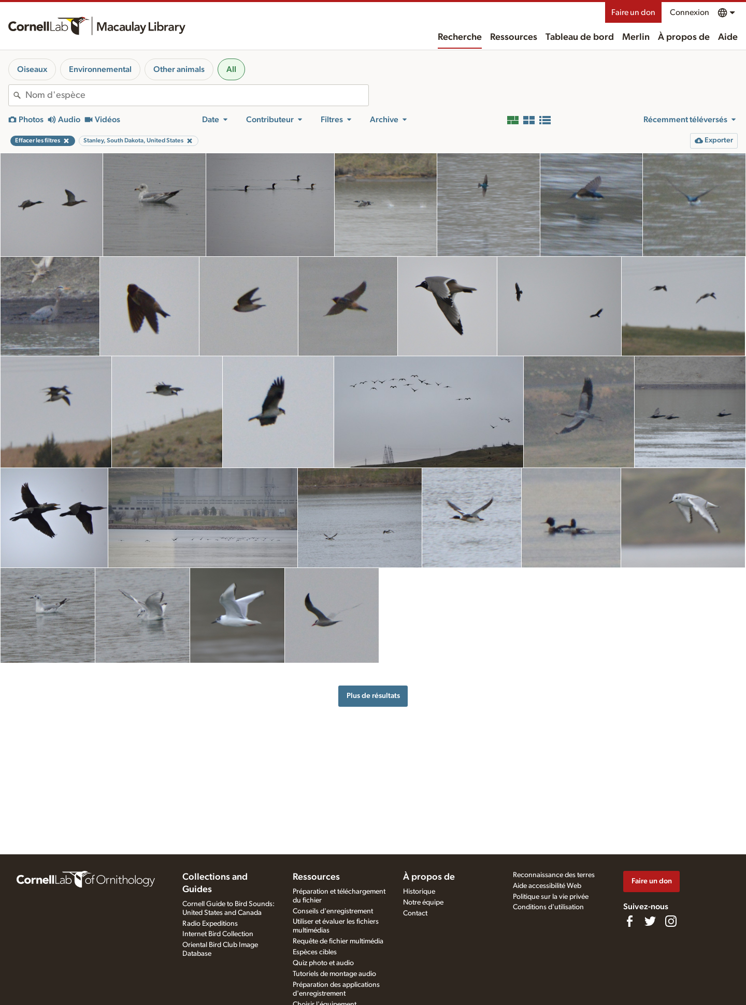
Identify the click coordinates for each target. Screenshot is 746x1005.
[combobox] (196, 95)
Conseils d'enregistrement (333, 911)
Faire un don (633, 12)
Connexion (689, 12)
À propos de (684, 37)
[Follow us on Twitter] (650, 921)
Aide (728, 37)
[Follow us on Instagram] (671, 921)
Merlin (636, 37)
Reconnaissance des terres (554, 875)
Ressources (513, 37)
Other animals (179, 69)
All (231, 69)
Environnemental (100, 69)
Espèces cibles (315, 952)
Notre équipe (423, 902)
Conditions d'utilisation (548, 907)
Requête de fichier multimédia (338, 941)
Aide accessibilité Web (547, 886)
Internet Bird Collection (217, 934)
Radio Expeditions (210, 923)
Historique (419, 891)
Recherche (460, 37)
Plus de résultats (373, 696)
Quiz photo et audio (323, 963)
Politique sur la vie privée (551, 896)
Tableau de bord (580, 37)
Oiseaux (32, 69)
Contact (415, 913)
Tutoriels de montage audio (334, 974)
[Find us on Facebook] (629, 921)
